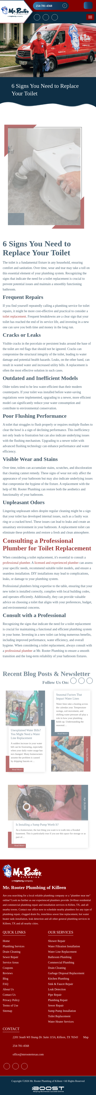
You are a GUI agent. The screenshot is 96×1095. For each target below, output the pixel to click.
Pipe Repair (55, 994)
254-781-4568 (44, 5)
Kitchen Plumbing (58, 978)
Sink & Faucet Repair (60, 983)
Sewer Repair (10, 957)
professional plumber (16, 573)
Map (85, 1037)
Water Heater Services (61, 1021)
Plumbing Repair (58, 1000)
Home (6, 940)
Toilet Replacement (59, 1016)
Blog (5, 978)
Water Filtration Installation (64, 946)
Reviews (8, 973)
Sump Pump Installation (62, 1010)
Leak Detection (57, 989)
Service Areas (11, 962)
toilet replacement (14, 327)
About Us (8, 989)
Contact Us (9, 994)
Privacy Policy (11, 1000)
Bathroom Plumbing (60, 957)
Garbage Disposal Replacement (66, 973)
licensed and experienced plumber (56, 573)
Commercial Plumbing (61, 962)
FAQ (5, 983)
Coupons (8, 967)
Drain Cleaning (11, 951)
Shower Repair (56, 940)
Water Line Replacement (62, 951)
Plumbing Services (13, 946)
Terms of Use (10, 1005)
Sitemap (7, 1010)
